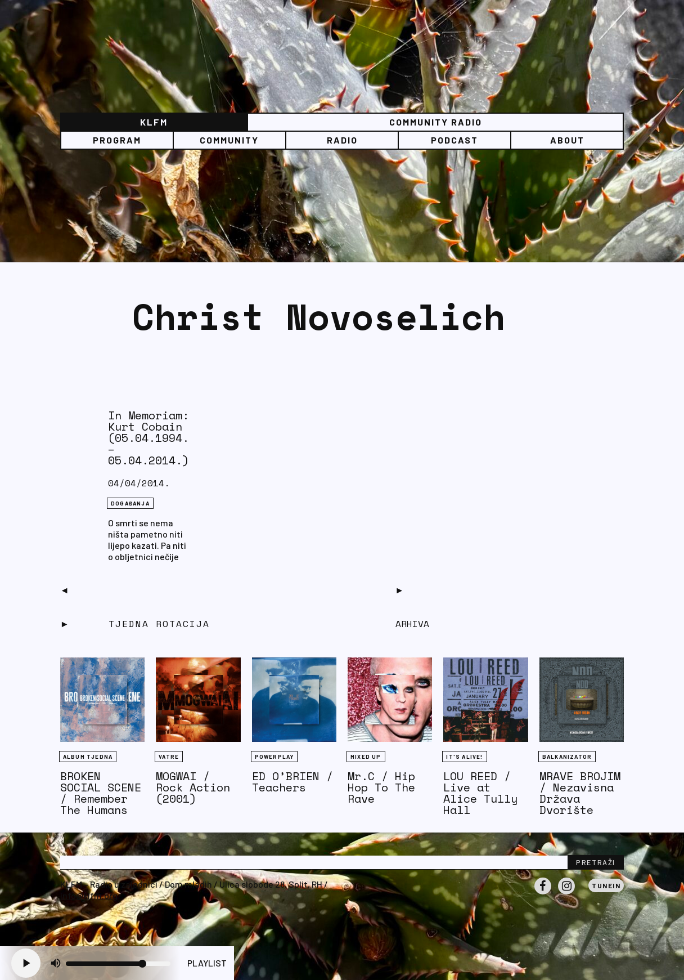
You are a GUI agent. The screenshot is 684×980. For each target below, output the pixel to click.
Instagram (566, 893)
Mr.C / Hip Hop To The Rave (381, 787)
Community (229, 140)
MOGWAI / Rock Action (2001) (193, 787)
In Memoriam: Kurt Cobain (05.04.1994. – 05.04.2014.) (148, 437)
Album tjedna (87, 756)
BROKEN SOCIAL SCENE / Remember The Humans (100, 793)
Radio (342, 140)
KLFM (154, 122)
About (567, 140)
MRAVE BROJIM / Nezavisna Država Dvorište (579, 793)
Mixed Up (365, 756)
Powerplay (274, 756)
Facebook (542, 893)
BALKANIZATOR (567, 756)
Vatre (169, 756)
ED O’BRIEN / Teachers (292, 781)
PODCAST (454, 140)
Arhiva (412, 623)
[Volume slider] (118, 963)
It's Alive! (464, 756)
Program (117, 140)
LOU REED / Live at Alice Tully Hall (480, 793)
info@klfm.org (89, 895)
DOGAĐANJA (130, 503)
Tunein (606, 885)
